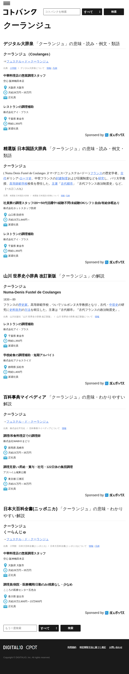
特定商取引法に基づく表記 (93, 647)
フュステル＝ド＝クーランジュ (27, 61)
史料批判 (15, 309)
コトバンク (20, 11)
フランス (96, 173)
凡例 (55, 68)
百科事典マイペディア (24, 397)
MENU (6, 3)
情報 (49, 68)
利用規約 (72, 647)
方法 (28, 309)
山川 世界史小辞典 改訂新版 (29, 276)
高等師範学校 (18, 183)
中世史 (113, 304)
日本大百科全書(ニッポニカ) (30, 508)
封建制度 (62, 178)
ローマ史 (25, 178)
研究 (101, 178)
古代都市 (67, 183)
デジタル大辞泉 (18, 43)
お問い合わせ (115, 647)
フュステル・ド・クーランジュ (27, 421)
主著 (55, 183)
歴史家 (23, 304)
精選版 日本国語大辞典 (25, 148)
